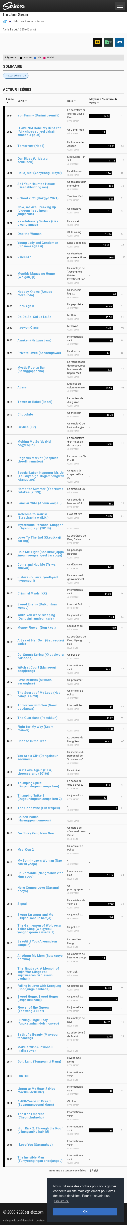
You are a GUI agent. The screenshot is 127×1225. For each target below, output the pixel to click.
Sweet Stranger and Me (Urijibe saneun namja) (35, 916)
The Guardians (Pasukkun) (37, 718)
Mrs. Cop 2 (25, 849)
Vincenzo (24, 257)
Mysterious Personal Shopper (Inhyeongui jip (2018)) (40, 526)
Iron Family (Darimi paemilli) (38, 115)
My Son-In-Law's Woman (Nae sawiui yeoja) (39, 862)
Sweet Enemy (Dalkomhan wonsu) (37, 606)
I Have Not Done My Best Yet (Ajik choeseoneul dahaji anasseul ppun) (39, 131)
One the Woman (29, 234)
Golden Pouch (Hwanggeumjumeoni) (34, 818)
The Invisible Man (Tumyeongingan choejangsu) (39, 1159)
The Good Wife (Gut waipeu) (38, 808)
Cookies (40, 1220)
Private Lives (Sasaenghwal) (39, 353)
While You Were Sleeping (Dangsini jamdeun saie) (36, 616)
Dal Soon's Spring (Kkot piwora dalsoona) (40, 656)
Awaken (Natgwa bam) (34, 340)
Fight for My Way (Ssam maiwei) (35, 728)
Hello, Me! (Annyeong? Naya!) (39, 173)
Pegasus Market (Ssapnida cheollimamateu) (37, 459)
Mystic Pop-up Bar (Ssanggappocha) (31, 369)
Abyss (22, 387)
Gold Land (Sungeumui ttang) (39, 1061)
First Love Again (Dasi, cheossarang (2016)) (34, 771)
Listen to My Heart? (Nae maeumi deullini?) (36, 1090)
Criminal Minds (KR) (32, 593)
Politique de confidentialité (18, 1220)
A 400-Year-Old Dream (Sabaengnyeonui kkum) (35, 1103)
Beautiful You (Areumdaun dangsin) (37, 943)
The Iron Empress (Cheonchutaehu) (30, 1115)
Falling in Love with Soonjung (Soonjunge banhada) (39, 987)
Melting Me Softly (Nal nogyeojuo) (34, 443)
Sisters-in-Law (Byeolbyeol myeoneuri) (37, 579)
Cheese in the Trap (31, 741)
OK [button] (85, 1211)
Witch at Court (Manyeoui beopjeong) (36, 669)
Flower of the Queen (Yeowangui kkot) (33, 1009)
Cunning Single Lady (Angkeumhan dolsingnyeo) (38, 1021)
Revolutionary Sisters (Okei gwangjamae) (38, 223)
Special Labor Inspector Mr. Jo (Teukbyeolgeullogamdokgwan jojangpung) (40, 476)
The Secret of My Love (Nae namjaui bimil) (38, 694)
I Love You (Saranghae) (35, 1144)
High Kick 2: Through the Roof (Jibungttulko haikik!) (40, 1130)
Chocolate (25, 414)
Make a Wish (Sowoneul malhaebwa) (35, 1048)
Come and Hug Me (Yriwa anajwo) (36, 566)
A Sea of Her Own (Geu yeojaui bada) (40, 642)
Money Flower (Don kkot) (36, 627)
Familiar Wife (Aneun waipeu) (39, 503)
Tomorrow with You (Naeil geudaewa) (36, 707)
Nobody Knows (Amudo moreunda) (34, 293)
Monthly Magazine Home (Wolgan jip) (36, 275)
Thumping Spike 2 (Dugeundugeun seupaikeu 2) (39, 797)
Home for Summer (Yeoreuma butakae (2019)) (40, 490)
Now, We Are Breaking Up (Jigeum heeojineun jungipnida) (36, 210)
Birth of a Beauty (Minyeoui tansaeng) (37, 1036)
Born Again (25, 306)
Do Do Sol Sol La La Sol (34, 317)
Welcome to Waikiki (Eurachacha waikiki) (32, 515)
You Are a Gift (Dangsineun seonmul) (37, 757)
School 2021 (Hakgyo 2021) (37, 198)
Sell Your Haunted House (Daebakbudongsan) (36, 185)
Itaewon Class (28, 327)
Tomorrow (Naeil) (30, 146)
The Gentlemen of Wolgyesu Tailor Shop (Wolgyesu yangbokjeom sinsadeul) (39, 929)
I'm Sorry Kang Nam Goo (35, 833)
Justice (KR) (26, 427)
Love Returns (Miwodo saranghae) (34, 681)
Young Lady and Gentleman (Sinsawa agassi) (37, 244)
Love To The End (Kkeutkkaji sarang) (39, 539)
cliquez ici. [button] (61, 1201)
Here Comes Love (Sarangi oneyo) (38, 889)
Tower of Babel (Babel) (34, 402)
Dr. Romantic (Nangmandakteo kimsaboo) (40, 874)
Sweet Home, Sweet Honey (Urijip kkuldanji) (37, 998)
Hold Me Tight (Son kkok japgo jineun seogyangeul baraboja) (40, 553)
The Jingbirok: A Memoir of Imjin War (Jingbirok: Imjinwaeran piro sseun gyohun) (38, 973)
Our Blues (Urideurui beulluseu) (32, 160)
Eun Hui (22, 1076)
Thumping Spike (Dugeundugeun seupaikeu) (38, 784)
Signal (22, 903)
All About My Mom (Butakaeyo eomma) (40, 957)
